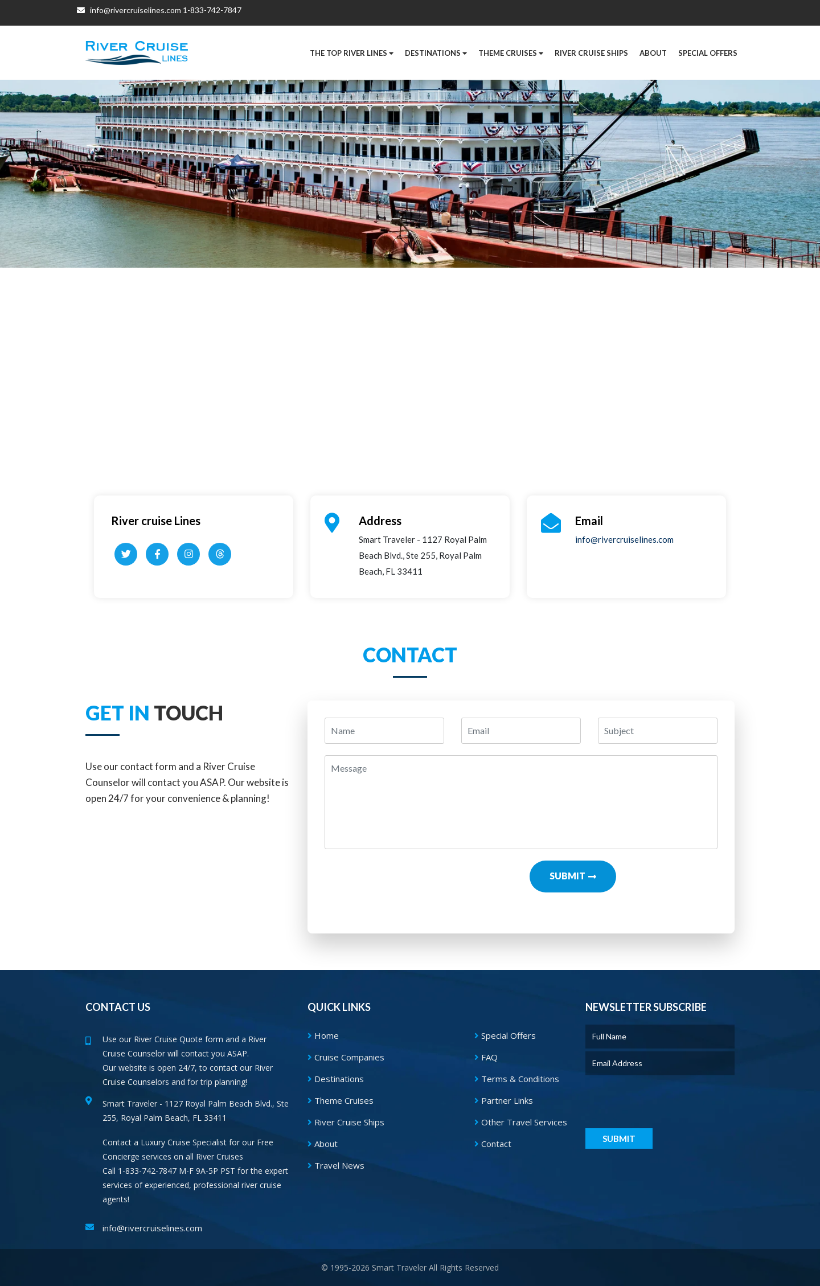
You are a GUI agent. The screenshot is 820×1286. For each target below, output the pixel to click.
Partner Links (503, 1100)
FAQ (486, 1057)
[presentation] (418, 883)
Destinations (336, 1078)
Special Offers (505, 1035)
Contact (492, 1143)
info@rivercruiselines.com (129, 13)
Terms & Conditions (516, 1078)
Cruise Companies (346, 1057)
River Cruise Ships (591, 53)
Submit (567, 875)
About (323, 1143)
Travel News (336, 1165)
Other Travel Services (520, 1122)
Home (323, 1035)
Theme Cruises (341, 1100)
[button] (708, 53)
